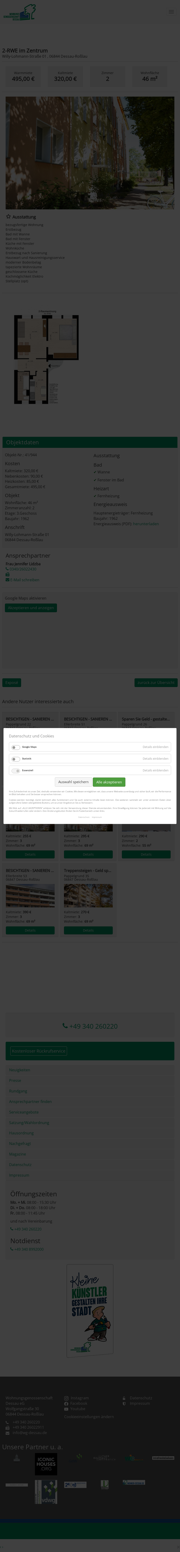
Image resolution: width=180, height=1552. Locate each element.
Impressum (97, 817)
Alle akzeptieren (109, 782)
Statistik (26, 758)
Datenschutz (84, 817)
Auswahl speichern (73, 782)
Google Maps (29, 747)
